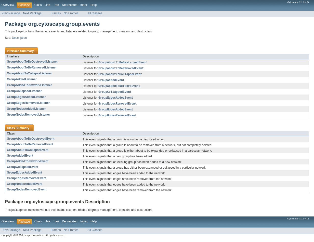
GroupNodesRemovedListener (28, 117)
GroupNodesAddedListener (26, 110)
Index (84, 5)
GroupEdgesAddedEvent (24, 175)
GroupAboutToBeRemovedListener (32, 67)
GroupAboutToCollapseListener (29, 74)
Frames (56, 13)
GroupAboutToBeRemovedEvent (30, 146)
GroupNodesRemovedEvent (26, 192)
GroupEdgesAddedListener (26, 98)
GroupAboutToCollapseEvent (27, 152)
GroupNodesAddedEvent (24, 186)
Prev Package (10, 13)
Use (47, 5)
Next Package (32, 13)
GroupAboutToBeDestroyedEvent (30, 141)
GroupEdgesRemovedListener (28, 104)
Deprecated (70, 5)
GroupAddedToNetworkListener (29, 86)
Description (19, 38)
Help (94, 5)
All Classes (95, 13)
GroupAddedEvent (20, 158)
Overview (7, 5)
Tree (56, 5)
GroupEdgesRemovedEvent (26, 180)
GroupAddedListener (22, 80)
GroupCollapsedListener (24, 92)
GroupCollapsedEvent (22, 169)
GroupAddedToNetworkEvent (27, 163)
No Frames (71, 13)
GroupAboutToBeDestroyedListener (32, 61)
